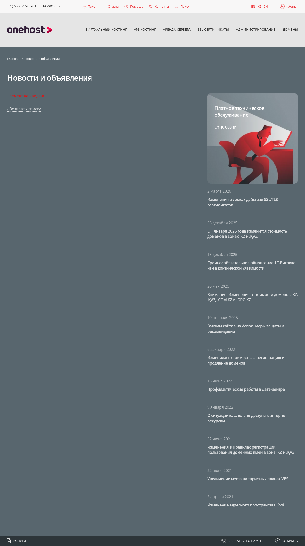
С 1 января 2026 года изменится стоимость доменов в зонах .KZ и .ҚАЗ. (247, 234)
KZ (259, 6)
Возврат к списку (24, 108)
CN (266, 6)
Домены (290, 29)
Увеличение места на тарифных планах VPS (247, 478)
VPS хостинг (145, 29)
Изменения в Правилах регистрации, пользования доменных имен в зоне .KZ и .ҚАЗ (250, 450)
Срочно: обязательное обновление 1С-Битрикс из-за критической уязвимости (251, 265)
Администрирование (255, 29)
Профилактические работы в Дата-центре (246, 389)
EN (253, 6)
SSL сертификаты (213, 29)
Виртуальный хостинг (106, 29)
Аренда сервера (177, 29)
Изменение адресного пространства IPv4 (245, 505)
